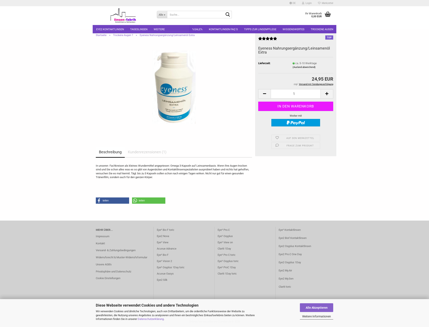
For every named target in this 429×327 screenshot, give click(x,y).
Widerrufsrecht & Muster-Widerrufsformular (121, 257)
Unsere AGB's (104, 264)
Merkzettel (325, 3)
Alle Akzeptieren (317, 307)
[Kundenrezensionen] (267, 40)
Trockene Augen (322, 29)
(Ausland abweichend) (304, 67)
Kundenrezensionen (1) (147, 152)
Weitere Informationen (316, 316)
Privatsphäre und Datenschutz (113, 271)
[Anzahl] (296, 94)
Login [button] (307, 3)
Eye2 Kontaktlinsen (110, 29)
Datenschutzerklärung (151, 319)
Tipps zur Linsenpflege (260, 29)
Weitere (159, 29)
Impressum (102, 236)
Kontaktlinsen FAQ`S (223, 29)
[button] (292, 3)
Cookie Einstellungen (108, 278)
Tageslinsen (138, 29)
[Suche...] (162, 14)
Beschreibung (110, 152)
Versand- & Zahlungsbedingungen (116, 250)
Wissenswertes (293, 29)
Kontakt (100, 243)
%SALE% (197, 29)
